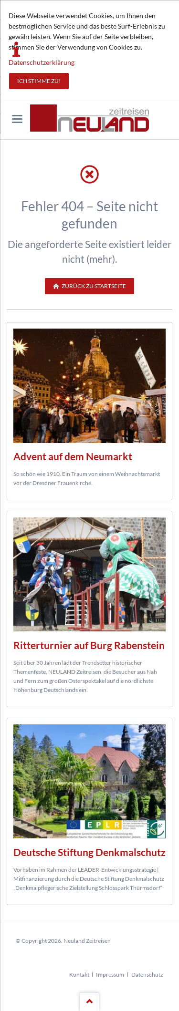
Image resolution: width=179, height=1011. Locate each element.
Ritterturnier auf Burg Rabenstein (89, 645)
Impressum (110, 974)
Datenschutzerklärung (41, 62)
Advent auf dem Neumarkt (72, 456)
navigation (17, 119)
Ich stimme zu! (39, 80)
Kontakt (79, 974)
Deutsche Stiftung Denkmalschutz (89, 852)
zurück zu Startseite (93, 285)
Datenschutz (147, 974)
